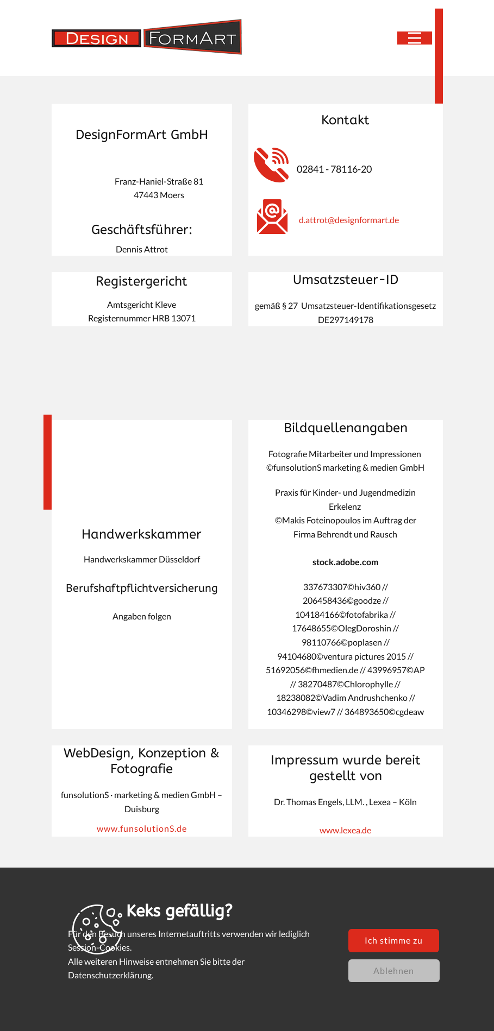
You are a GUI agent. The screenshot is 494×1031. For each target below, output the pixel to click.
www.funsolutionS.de (142, 828)
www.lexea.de (345, 830)
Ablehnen (393, 970)
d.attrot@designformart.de (349, 219)
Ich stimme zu (394, 940)
